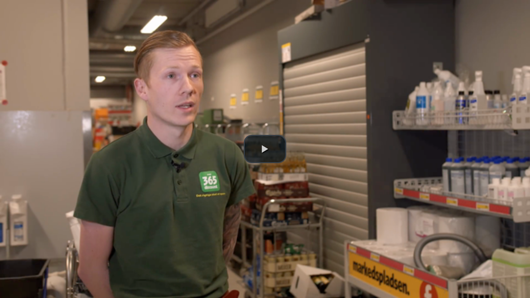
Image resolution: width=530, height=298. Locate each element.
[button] (265, 149)
